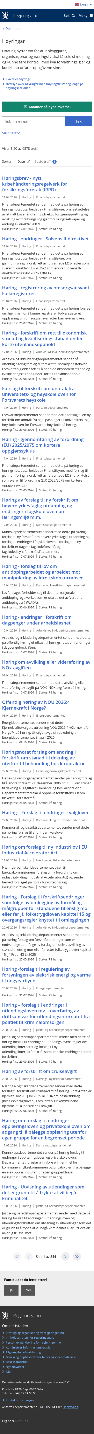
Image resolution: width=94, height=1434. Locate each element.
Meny (83, 15)
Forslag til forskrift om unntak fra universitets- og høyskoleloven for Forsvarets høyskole (39, 394)
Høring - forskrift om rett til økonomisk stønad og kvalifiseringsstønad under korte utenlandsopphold (44, 338)
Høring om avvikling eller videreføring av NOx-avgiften (46, 665)
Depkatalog (70, 1407)
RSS (8, 1371)
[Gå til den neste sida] (65, 1256)
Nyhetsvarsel (15, 1367)
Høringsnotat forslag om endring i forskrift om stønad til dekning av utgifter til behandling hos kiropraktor (43, 757)
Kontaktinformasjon (20, 1400)
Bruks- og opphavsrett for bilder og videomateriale (41, 1357)
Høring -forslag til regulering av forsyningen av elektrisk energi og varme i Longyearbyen (46, 975)
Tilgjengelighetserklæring (23, 1352)
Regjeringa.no (24, 15)
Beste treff (45, 161)
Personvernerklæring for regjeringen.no (33, 1342)
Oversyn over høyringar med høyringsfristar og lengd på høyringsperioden (45, 86)
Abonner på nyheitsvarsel (50, 107)
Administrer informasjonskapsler (29, 1347)
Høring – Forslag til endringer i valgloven (46, 812)
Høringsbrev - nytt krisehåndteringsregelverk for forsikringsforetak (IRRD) (34, 184)
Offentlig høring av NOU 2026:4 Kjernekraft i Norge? (36, 705)
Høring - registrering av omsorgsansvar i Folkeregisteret (45, 290)
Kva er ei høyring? (18, 79)
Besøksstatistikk (17, 1362)
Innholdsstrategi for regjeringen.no (30, 1337)
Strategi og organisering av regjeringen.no (35, 1333)
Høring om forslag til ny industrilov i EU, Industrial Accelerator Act (45, 850)
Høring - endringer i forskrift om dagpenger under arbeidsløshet (37, 620)
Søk (67, 15)
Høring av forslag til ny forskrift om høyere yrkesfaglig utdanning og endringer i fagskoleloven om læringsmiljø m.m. (40, 508)
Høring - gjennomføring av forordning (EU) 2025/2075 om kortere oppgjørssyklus (43, 445)
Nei (28, 1290)
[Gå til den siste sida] (77, 1256)
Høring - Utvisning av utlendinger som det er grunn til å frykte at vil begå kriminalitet (43, 1192)
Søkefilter (9, 133)
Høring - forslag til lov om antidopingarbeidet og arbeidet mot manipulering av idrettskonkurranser (42, 572)
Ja (11, 1290)
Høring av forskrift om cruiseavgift (39, 1071)
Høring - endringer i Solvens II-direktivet (45, 238)
